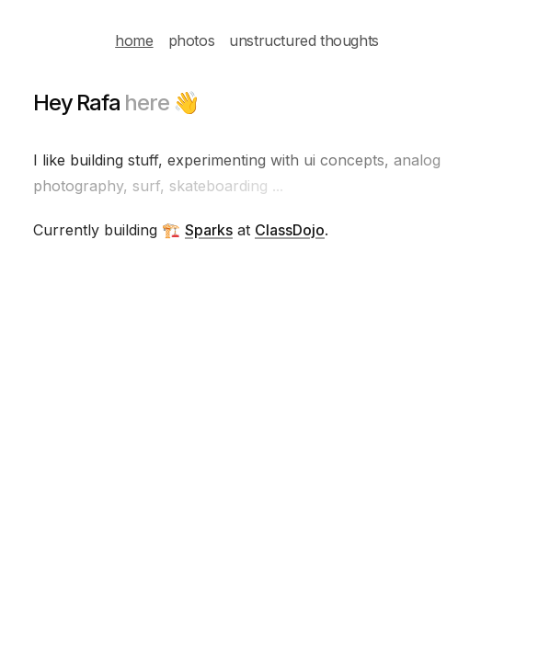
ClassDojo (290, 230)
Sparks (209, 230)
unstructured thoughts (304, 40)
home (134, 40)
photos (191, 40)
